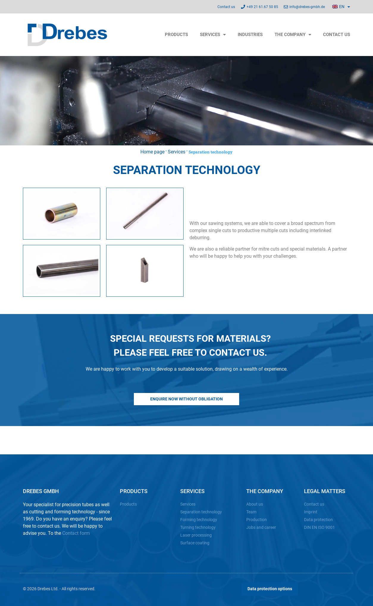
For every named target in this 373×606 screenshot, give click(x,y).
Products (176, 34)
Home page (152, 152)
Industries (250, 34)
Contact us (336, 34)
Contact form (76, 533)
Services (213, 34)
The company (293, 34)
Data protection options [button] (269, 588)
